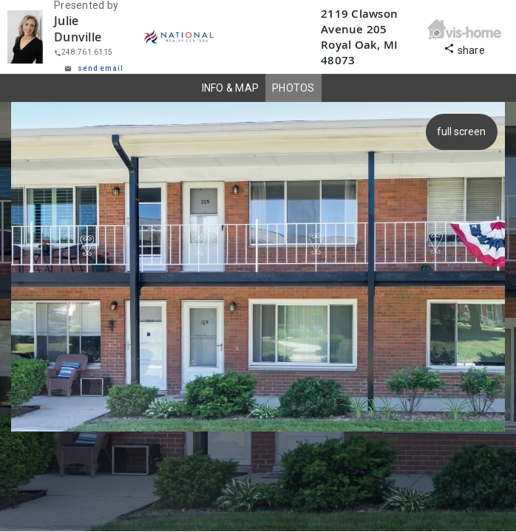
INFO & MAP (230, 88)
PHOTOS (293, 88)
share (464, 48)
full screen (463, 131)
